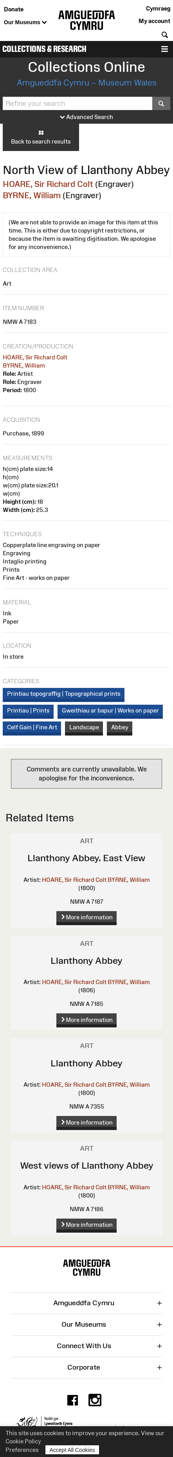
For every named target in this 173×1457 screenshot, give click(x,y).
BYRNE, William (32, 195)
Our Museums (25, 22)
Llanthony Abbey (86, 960)
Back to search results (41, 137)
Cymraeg (158, 8)
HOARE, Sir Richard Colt (48, 183)
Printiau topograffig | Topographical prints (64, 693)
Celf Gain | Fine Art (32, 727)
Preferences (22, 1449)
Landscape (84, 727)
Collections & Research (44, 49)
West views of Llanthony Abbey (86, 1165)
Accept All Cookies (72, 1449)
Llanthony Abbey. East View (86, 858)
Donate (13, 9)
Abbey (119, 727)
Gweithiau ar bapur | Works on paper (110, 710)
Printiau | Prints (28, 710)
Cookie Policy (23, 1441)
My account (154, 21)
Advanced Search (86, 117)
